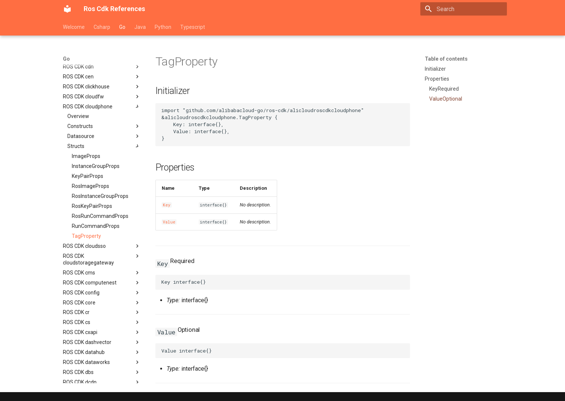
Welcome (74, 27)
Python (163, 27)
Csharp (102, 27)
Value (169, 222)
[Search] (463, 9)
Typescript (192, 27)
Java (140, 27)
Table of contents (446, 59)
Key (167, 205)
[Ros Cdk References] (67, 8)
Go (122, 27)
